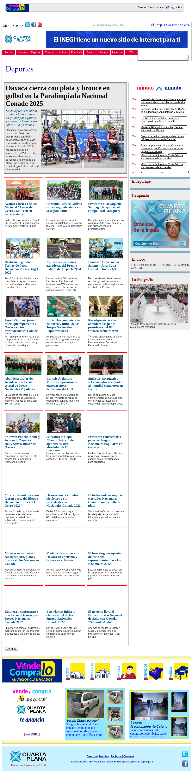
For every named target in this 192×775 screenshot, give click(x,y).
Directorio (92, 756)
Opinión (83, 761)
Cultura (109, 761)
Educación (118, 761)
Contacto (128, 756)
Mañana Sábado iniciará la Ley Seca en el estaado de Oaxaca (162, 129)
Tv (153, 761)
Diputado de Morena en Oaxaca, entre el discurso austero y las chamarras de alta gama (163, 102)
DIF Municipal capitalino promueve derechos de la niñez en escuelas (160, 120)
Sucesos (136, 761)
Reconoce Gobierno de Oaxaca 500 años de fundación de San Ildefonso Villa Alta (163, 110)
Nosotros (104, 756)
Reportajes (146, 761)
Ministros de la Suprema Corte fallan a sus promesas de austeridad (162, 157)
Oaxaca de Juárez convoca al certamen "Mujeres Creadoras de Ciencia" (162, 138)
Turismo (101, 761)
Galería (127, 761)
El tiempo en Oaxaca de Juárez (170, 24)
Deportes (92, 761)
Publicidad (116, 756)
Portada (74, 761)
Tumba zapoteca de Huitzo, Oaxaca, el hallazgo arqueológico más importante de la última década (162, 148)
